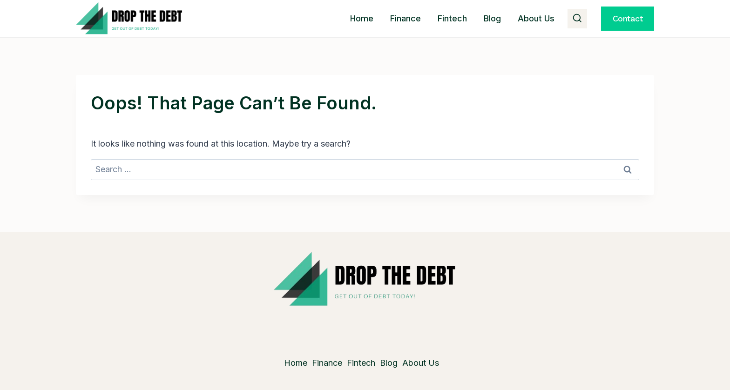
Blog (492, 18)
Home (361, 18)
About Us (536, 18)
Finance (405, 18)
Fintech (452, 18)
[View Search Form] (577, 18)
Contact (628, 18)
